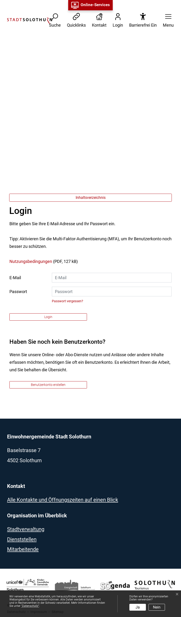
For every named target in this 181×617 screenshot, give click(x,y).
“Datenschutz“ (30, 606)
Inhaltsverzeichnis (91, 197)
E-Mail (15, 277)
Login (48, 317)
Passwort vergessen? (67, 301)
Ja (138, 607)
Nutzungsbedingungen (30, 261)
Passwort (18, 291)
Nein (156, 607)
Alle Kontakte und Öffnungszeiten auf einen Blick (62, 500)
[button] (167, 20)
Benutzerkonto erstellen (48, 385)
